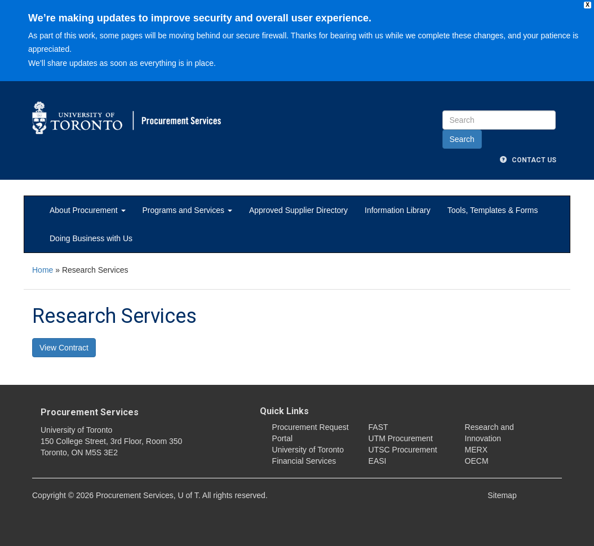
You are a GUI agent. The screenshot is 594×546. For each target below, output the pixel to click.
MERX (476, 449)
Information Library (398, 210)
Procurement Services (90, 412)
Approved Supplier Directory (298, 210)
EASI (378, 460)
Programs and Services (187, 210)
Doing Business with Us (91, 238)
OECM (477, 460)
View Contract (63, 347)
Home (42, 269)
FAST (378, 427)
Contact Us (528, 160)
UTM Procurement (401, 438)
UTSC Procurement (403, 449)
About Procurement (88, 210)
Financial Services (304, 460)
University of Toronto (308, 449)
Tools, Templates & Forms (492, 210)
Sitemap (501, 495)
